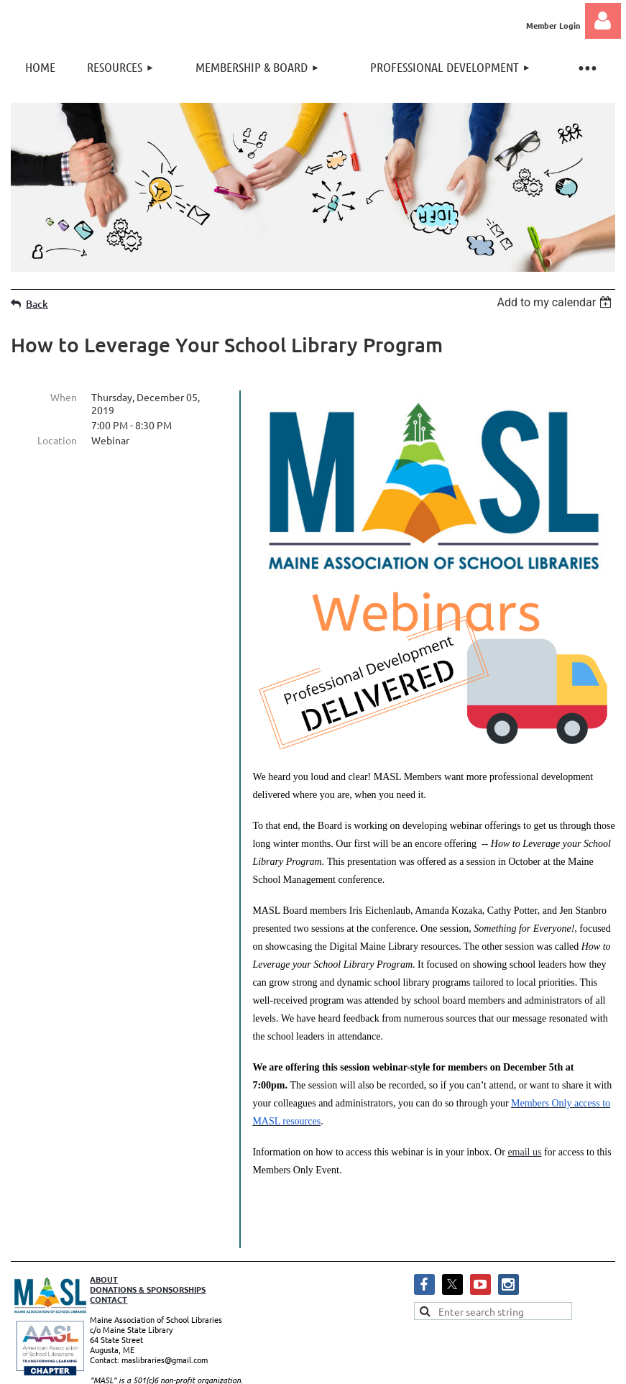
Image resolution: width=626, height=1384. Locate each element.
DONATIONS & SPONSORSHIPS (148, 1267)
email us (524, 1152)
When (63, 396)
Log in (603, 21)
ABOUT (104, 1257)
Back (37, 304)
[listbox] (556, 302)
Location (57, 440)
